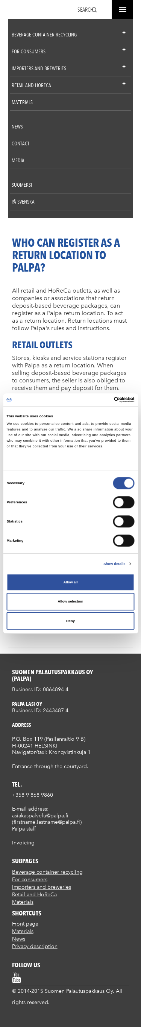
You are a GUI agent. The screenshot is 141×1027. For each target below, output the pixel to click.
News (17, 127)
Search (85, 9)
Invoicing (23, 843)
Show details (114, 564)
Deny (70, 621)
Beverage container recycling (44, 35)
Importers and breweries (39, 68)
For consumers (28, 51)
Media (18, 160)
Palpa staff (24, 829)
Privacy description (35, 946)
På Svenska (23, 202)
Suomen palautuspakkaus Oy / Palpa (20, 10)
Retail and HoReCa (31, 85)
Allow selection (70, 602)
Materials (22, 102)
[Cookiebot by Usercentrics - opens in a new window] (102, 400)
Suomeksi (22, 185)
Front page (25, 924)
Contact (20, 143)
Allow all (71, 582)
